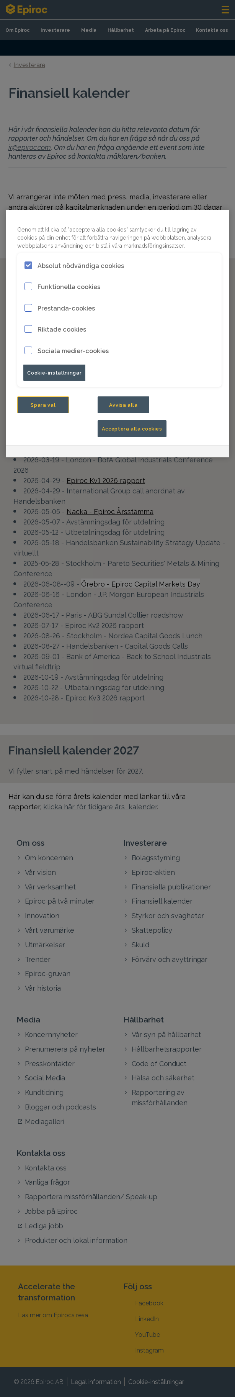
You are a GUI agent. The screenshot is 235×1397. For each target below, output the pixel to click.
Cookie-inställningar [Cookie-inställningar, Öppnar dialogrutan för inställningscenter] (54, 372)
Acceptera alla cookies (132, 428)
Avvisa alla (123, 404)
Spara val (43, 404)
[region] (117, 334)
